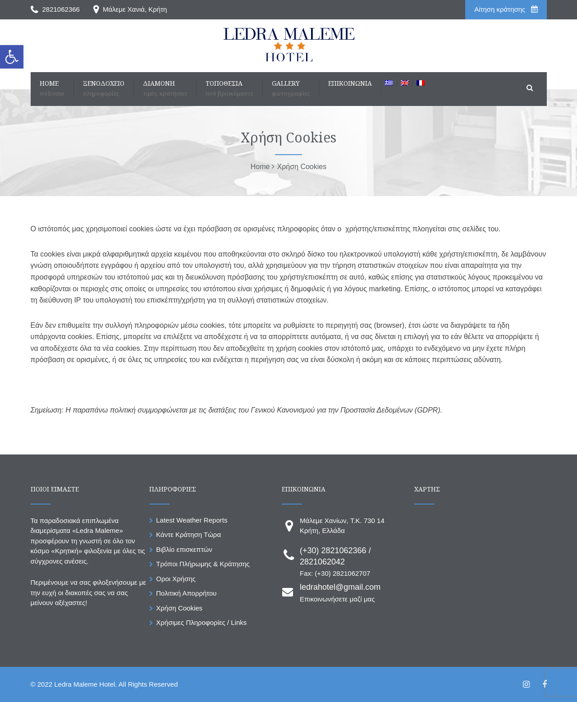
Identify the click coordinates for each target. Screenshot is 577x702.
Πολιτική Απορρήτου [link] (186, 593)
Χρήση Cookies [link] (179, 608)
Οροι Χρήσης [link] (176, 579)
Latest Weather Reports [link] (191, 520)
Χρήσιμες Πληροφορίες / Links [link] (201, 622)
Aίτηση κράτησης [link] (505, 9)
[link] (11, 57)
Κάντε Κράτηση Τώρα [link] (188, 534)
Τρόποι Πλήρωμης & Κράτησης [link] (203, 564)
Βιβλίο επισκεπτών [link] (184, 549)
